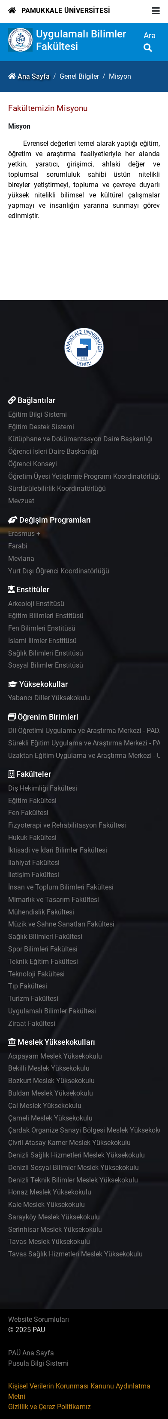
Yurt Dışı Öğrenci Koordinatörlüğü (58, 571)
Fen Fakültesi (28, 813)
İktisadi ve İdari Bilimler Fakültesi (57, 850)
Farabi (17, 546)
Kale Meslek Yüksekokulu (46, 1204)
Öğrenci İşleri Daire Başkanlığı (53, 451)
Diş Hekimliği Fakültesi (42, 788)
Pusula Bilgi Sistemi (38, 1363)
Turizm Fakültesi (33, 998)
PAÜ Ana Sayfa (31, 1353)
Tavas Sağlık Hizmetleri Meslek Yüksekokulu (75, 1254)
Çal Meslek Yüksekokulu (44, 1106)
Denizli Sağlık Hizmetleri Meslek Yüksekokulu (76, 1155)
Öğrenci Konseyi (32, 464)
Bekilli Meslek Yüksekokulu (49, 1068)
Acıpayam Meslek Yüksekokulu (55, 1056)
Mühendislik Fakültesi (41, 912)
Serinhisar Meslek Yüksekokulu (55, 1229)
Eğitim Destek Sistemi (41, 427)
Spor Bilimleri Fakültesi (43, 949)
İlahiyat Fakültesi (34, 863)
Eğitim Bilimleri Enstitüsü (46, 616)
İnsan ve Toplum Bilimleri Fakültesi (61, 887)
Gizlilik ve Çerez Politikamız (49, 1407)
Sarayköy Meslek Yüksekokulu (54, 1217)
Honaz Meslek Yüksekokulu (49, 1192)
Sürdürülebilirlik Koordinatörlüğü (57, 488)
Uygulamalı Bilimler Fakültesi (52, 1011)
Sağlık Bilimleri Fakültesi (45, 937)
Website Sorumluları (38, 1319)
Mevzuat (21, 501)
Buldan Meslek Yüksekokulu (50, 1093)
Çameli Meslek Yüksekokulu (50, 1118)
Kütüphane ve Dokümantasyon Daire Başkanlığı (80, 439)
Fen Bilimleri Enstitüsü (41, 628)
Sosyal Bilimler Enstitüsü (45, 665)
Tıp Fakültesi (27, 986)
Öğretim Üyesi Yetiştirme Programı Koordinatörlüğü (85, 476)
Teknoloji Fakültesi (36, 974)
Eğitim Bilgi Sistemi (37, 414)
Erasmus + (24, 533)
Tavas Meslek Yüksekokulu (49, 1241)
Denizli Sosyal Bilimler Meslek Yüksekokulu (73, 1168)
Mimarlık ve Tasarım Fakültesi (53, 900)
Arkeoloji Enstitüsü (36, 604)
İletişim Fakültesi (33, 875)
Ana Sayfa (34, 76)
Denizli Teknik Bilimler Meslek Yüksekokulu (73, 1180)
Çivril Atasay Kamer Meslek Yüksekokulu (69, 1143)
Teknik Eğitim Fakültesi (43, 961)
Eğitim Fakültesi (32, 801)
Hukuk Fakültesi (32, 838)
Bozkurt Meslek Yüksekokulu (51, 1081)
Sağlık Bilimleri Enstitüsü (45, 653)
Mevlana (21, 558)
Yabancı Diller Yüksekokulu (49, 698)
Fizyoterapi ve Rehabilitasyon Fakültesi (67, 825)
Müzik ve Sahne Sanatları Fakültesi (61, 924)
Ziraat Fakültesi (31, 1023)
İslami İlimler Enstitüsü (42, 641)
